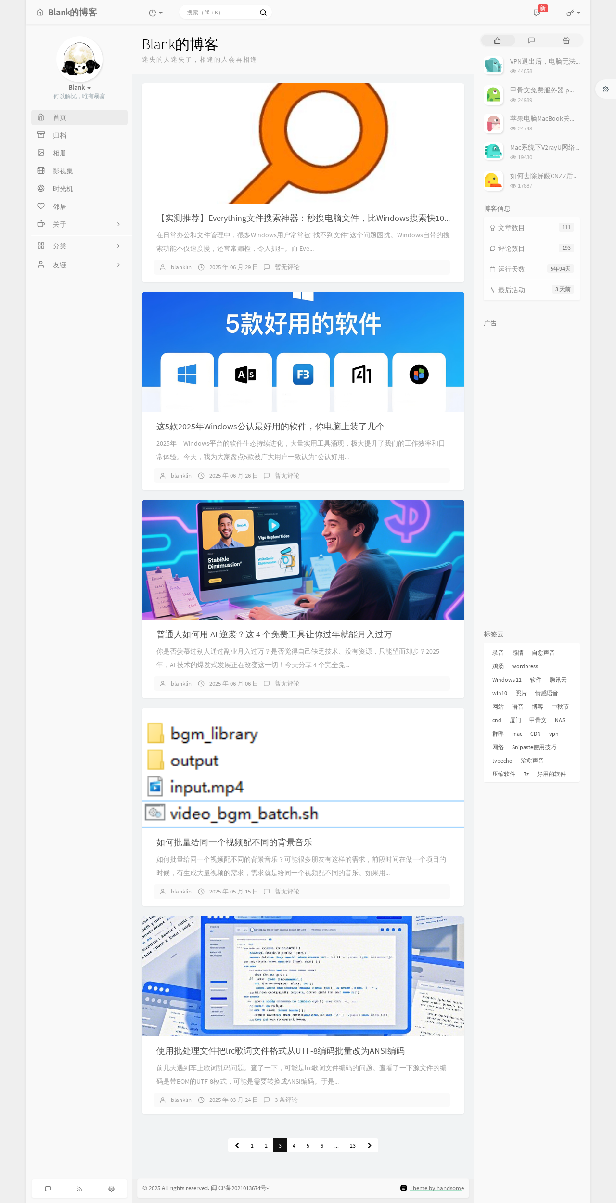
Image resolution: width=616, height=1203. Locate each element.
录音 (498, 652)
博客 (537, 706)
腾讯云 (558, 679)
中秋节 (560, 706)
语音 (518, 706)
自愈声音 (543, 652)
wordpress (525, 666)
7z (526, 773)
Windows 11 (507, 679)
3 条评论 (286, 1100)
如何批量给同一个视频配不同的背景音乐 (234, 842)
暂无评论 (287, 267)
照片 (521, 693)
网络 (498, 746)
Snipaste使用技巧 (534, 746)
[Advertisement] (532, 476)
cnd (496, 720)
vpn (554, 733)
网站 (498, 706)
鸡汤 (498, 666)
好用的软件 (551, 773)
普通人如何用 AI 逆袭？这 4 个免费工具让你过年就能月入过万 (274, 634)
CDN (535, 733)
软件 (535, 679)
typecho (502, 760)
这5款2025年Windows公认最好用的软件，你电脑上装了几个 (270, 426)
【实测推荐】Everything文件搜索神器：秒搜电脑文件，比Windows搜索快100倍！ (311, 217)
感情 (518, 652)
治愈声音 (532, 760)
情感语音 (546, 693)
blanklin (181, 267)
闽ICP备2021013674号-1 (241, 1188)
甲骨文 (538, 720)
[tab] (497, 40)
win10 (499, 693)
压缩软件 (503, 773)
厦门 (515, 720)
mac (517, 733)
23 (353, 1145)
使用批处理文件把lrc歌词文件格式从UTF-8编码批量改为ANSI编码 (280, 1050)
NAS (560, 720)
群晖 (498, 733)
